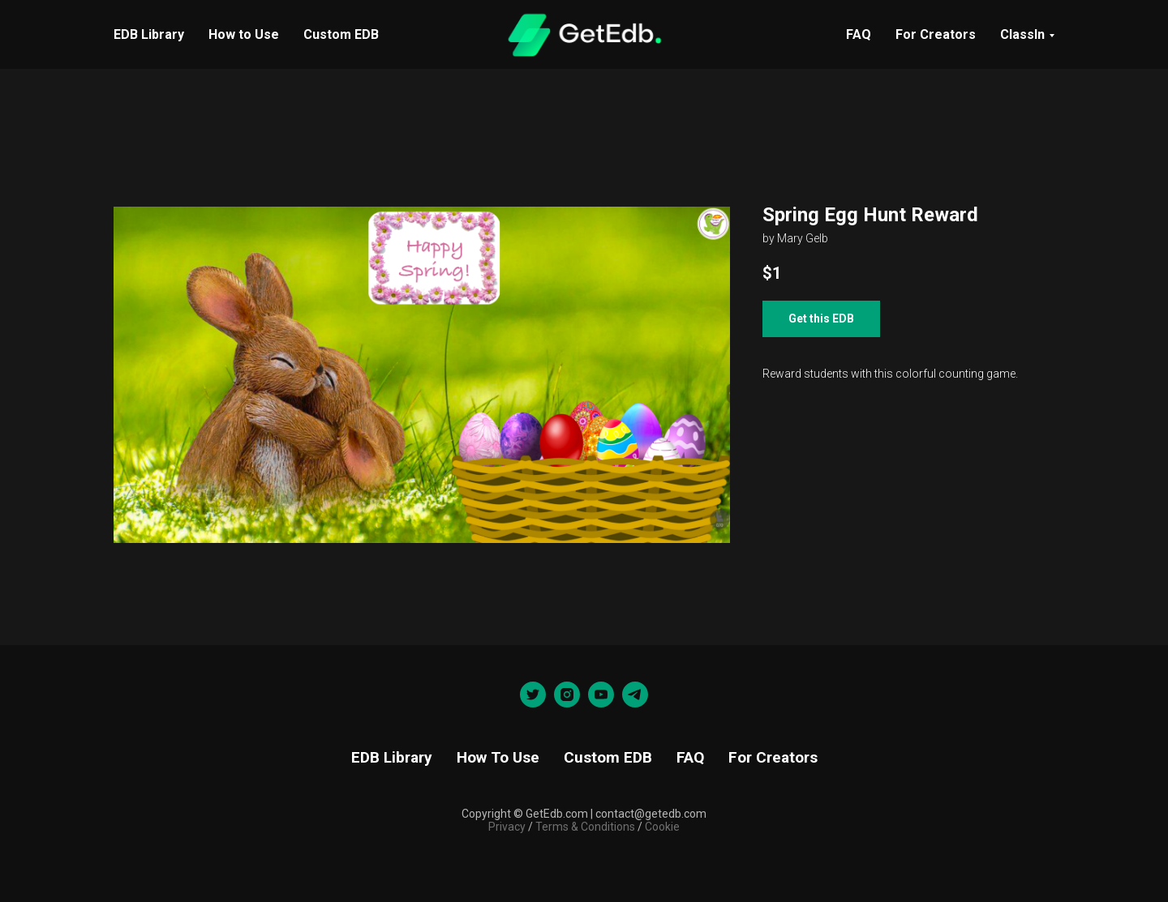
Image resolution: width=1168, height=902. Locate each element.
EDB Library (391, 757)
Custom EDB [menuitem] (341, 34)
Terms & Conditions (584, 826)
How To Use (498, 757)
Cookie (662, 826)
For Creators (935, 34)
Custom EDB (608, 757)
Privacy (507, 826)
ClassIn (1022, 34)
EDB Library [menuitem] (149, 34)
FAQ (858, 34)
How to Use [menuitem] (243, 34)
